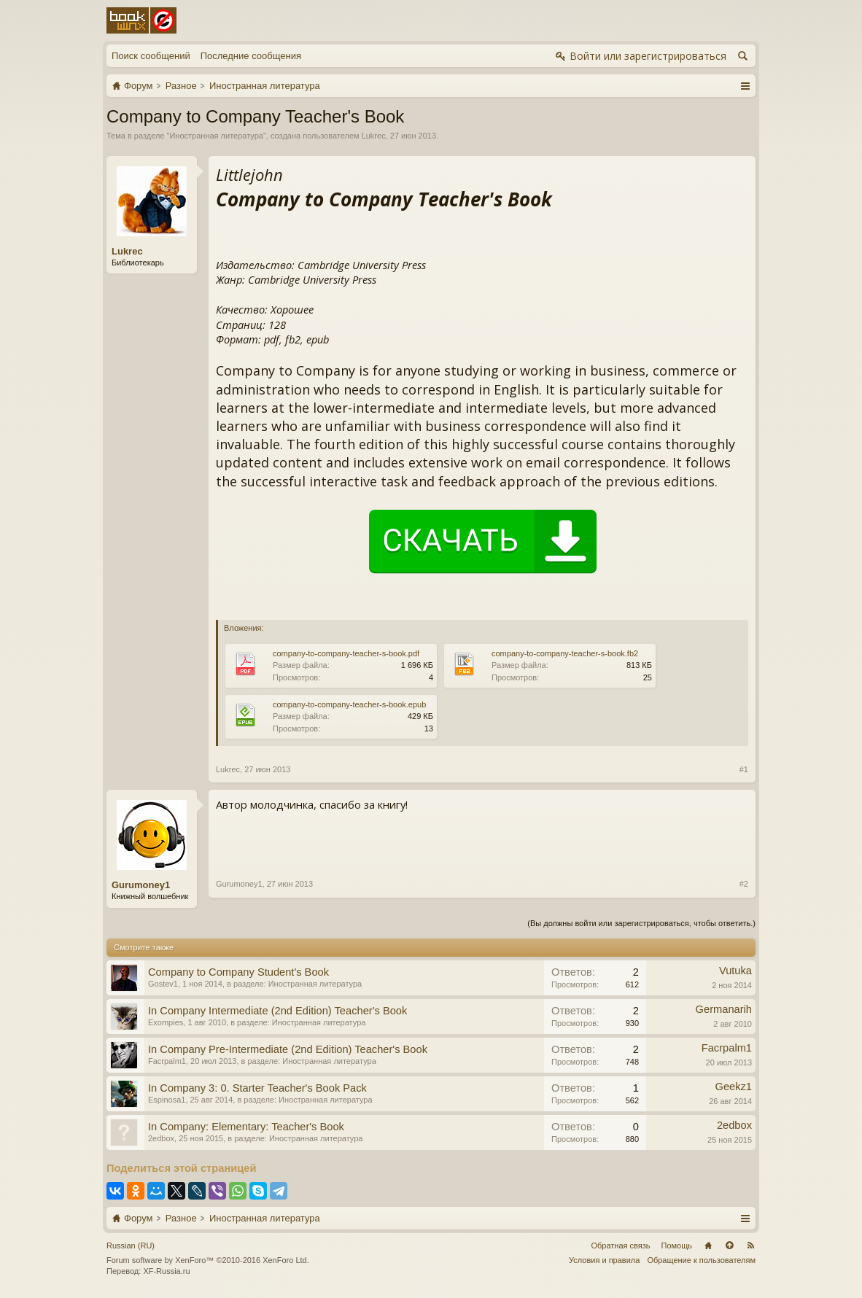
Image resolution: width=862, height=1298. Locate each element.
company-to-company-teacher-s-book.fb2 (565, 653)
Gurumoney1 (141, 884)
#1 (743, 769)
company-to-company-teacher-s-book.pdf (346, 653)
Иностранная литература (216, 135)
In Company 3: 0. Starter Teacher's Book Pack (257, 1088)
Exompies (165, 1022)
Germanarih (724, 1009)
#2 (743, 883)
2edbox (161, 1138)
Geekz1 (733, 1086)
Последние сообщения (251, 55)
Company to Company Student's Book (238, 972)
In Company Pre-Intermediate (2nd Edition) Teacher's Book (287, 1049)
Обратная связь (620, 1245)
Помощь (677, 1245)
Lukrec (374, 135)
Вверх (729, 1245)
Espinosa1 (166, 1099)
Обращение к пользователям (701, 1260)
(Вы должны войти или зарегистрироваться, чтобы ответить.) (641, 923)
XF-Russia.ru (166, 1271)
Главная (708, 1245)
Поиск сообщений (151, 55)
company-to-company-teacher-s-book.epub (349, 704)
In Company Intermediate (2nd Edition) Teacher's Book (277, 1011)
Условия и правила (604, 1260)
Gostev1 (163, 983)
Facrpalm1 (167, 1061)
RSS (750, 1245)
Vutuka (735, 970)
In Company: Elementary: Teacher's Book (246, 1126)
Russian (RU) (130, 1245)
